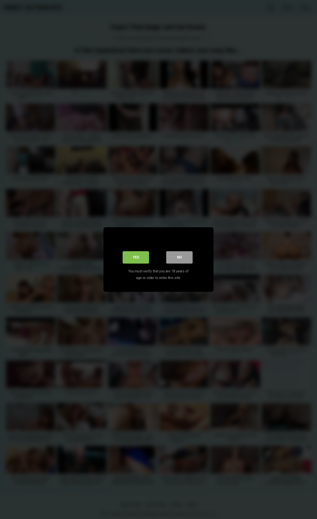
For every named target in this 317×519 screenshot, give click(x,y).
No (179, 257)
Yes (136, 257)
